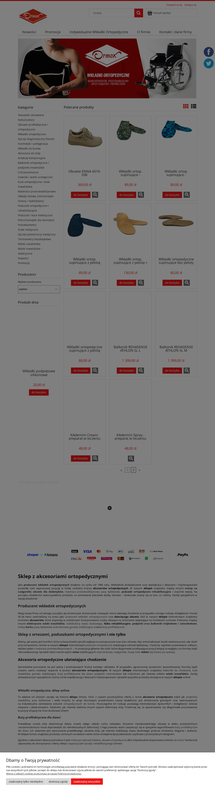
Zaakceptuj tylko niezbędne (26, 781)
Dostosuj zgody (58, 781)
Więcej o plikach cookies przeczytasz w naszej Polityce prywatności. (44, 773)
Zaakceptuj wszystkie (87, 781)
